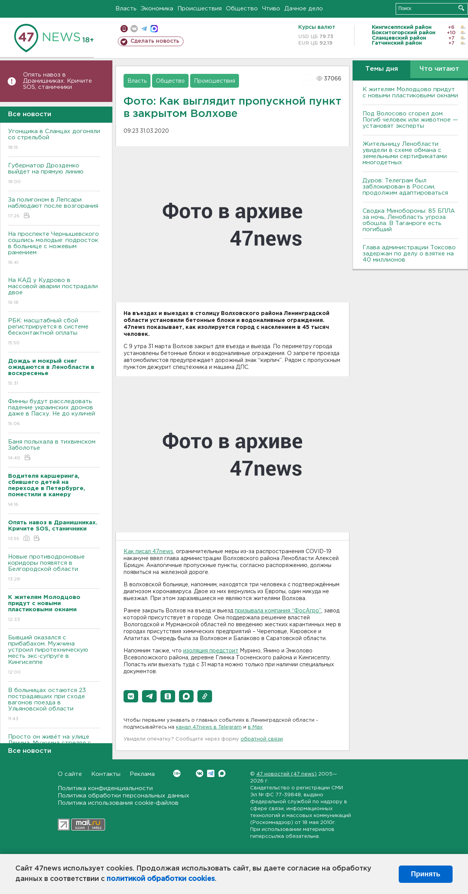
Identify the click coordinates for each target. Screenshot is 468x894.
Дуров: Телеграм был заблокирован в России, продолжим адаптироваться (405, 186)
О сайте (70, 774)
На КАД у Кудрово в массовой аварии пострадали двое (54, 292)
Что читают (439, 69)
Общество (242, 8)
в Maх (255, 727)
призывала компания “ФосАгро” (278, 611)
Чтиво (271, 8)
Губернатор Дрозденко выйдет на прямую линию (54, 174)
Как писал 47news (148, 551)
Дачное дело (303, 8)
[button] (131, 696)
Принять (425, 874)
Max (222, 773)
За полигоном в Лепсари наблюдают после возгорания (54, 208)
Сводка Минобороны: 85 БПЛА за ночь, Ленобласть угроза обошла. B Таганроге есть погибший (409, 220)
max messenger (154, 28)
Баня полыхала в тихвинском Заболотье (54, 450)
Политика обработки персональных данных (123, 795)
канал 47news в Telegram (209, 727)
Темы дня (381, 69)
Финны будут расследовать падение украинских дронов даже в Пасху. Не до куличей (54, 413)
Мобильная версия (124, 28)
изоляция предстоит (210, 651)
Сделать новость (154, 41)
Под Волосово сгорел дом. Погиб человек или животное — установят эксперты (410, 119)
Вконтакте (177, 773)
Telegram (210, 773)
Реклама (142, 774)
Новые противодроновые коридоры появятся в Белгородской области (54, 568)
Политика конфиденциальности (105, 788)
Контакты (105, 774)
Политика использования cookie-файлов (118, 803)
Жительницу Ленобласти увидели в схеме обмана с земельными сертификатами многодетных (405, 153)
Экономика (157, 8)
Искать (461, 8)
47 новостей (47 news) (286, 774)
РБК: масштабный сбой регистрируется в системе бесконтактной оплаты (54, 332)
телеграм (144, 28)
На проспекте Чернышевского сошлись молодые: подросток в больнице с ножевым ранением (54, 249)
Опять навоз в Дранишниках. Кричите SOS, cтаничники (57, 81)
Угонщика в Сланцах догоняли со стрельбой (54, 140)
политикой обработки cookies (161, 879)
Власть (126, 8)
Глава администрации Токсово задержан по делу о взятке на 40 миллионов (409, 253)
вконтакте (134, 28)
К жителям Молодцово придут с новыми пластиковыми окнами (410, 92)
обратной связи (262, 739)
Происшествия (199, 8)
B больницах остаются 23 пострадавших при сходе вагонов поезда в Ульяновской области (54, 705)
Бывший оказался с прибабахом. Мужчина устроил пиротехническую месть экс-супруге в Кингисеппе (54, 655)
